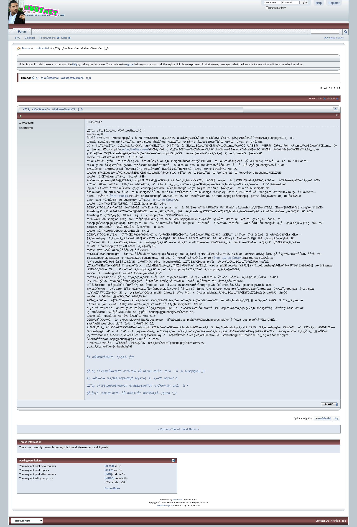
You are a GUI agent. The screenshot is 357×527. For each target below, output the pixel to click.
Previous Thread (170, 429)
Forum (22, 31)
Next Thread (189, 429)
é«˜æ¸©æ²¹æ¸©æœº (135, 149)
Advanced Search (334, 37)
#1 (337, 115)
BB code (109, 466)
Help (319, 3)
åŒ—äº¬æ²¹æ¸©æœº (160, 199)
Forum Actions (48, 37)
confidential (42, 48)
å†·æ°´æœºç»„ (119, 196)
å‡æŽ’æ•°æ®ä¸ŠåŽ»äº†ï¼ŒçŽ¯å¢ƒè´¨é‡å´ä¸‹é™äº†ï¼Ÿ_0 (132, 378)
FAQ (17, 37)
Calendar (30, 37)
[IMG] (108, 474)
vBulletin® (178, 499)
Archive (335, 520)
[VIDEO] (109, 478)
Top (336, 418)
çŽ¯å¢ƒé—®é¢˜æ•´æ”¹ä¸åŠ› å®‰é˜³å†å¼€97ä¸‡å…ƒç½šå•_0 (131, 393)
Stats (64, 37)
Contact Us (322, 520)
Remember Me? (276, 8)
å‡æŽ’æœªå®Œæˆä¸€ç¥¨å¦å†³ (110, 357)
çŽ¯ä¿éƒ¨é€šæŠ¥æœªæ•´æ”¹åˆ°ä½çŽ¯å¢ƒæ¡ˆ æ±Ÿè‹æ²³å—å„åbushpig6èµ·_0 (145, 371)
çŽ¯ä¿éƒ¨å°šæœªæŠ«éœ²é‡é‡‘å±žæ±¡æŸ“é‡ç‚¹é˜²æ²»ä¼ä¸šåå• (137, 385)
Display (331, 98)
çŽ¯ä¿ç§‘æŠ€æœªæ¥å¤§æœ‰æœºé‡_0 (61, 78)
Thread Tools (315, 98)
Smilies (109, 470)
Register (334, 3)
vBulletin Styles (164, 505)
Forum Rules (112, 488)
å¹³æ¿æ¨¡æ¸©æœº (227, 257)
